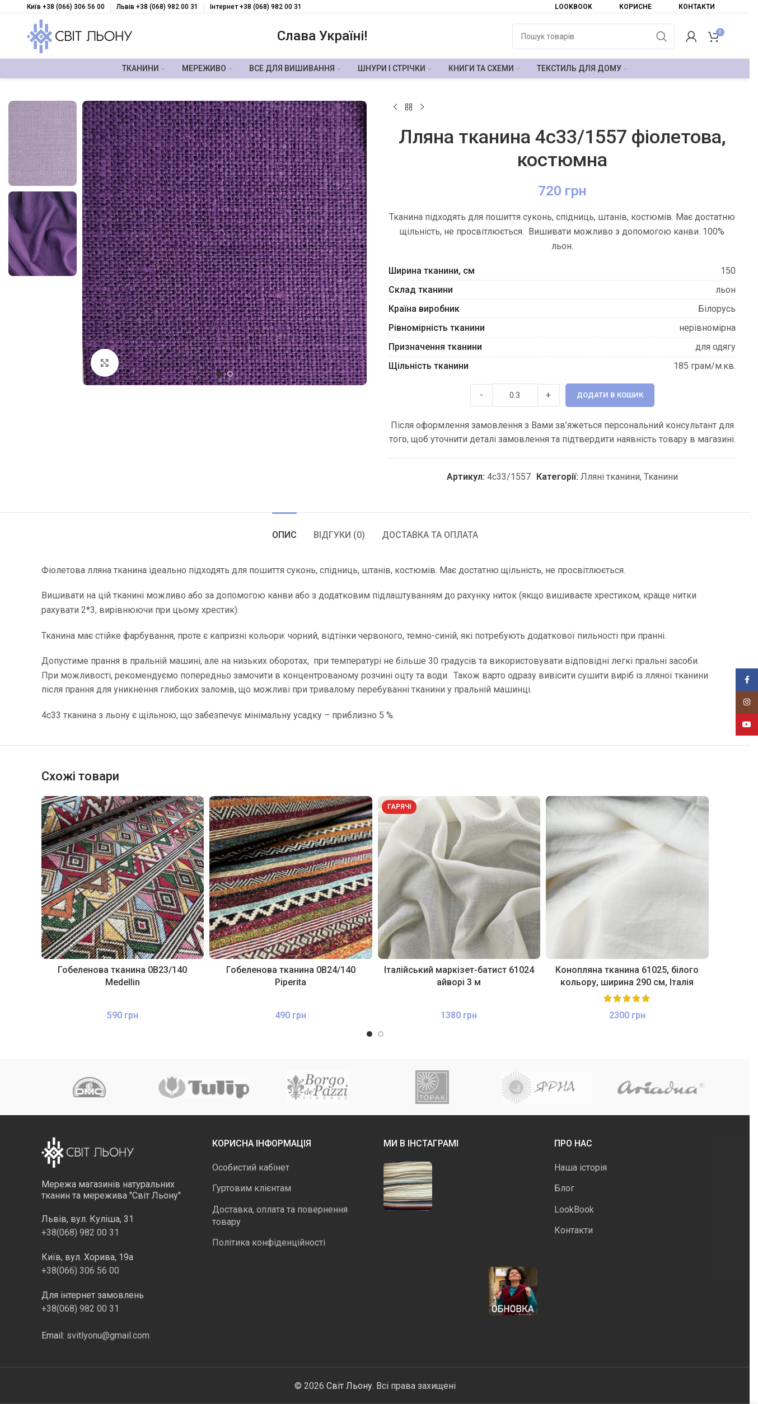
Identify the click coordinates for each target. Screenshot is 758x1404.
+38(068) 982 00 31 (80, 1232)
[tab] (284, 529)
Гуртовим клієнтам (251, 1188)
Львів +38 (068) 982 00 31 (157, 7)
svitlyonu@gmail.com (108, 1335)
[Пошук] (593, 36)
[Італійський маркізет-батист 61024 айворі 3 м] (459, 877)
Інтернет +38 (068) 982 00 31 (256, 7)
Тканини (661, 476)
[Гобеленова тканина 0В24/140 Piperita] (290, 877)
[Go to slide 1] (219, 374)
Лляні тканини (610, 476)
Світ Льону (349, 1385)
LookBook (574, 1209)
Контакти (573, 1230)
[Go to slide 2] (230, 374)
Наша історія (580, 1167)
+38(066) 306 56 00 (80, 1270)
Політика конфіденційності (268, 1242)
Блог (564, 1188)
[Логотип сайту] (79, 35)
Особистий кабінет (250, 1167)
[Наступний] (422, 107)
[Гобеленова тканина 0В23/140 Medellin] (122, 877)
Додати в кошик (610, 395)
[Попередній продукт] (395, 107)
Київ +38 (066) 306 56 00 (66, 7)
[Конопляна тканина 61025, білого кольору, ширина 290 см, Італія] (627, 877)
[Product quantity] (515, 395)
